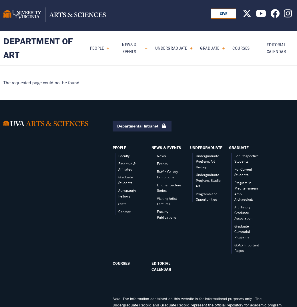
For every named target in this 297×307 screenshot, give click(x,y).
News (161, 156)
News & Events (129, 47)
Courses (241, 48)
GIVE (223, 13)
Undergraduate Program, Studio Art (208, 180)
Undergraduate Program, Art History (207, 162)
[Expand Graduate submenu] (221, 48)
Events (162, 163)
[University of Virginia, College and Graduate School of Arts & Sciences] (54, 15)
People (97, 48)
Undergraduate (171, 48)
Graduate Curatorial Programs (242, 232)
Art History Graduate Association (243, 213)
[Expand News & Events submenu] (144, 48)
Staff (122, 204)
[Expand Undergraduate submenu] (189, 48)
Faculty (123, 156)
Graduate (209, 48)
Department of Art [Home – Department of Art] (38, 47)
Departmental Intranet (142, 126)
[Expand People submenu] (105, 48)
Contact (124, 211)
